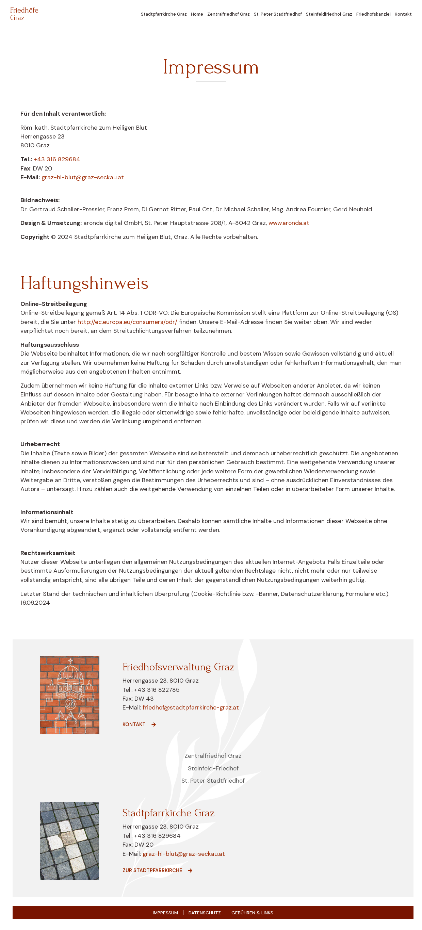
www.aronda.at (289, 223)
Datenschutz (205, 914)
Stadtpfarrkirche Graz (164, 14)
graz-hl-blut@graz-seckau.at (83, 177)
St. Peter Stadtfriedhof (278, 14)
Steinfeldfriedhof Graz (329, 14)
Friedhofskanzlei (373, 14)
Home (197, 14)
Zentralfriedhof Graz (228, 14)
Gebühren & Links (257, 914)
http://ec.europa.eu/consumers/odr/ (127, 322)
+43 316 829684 (57, 159)
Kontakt (403, 14)
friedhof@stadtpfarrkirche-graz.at (190, 707)
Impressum (160, 914)
